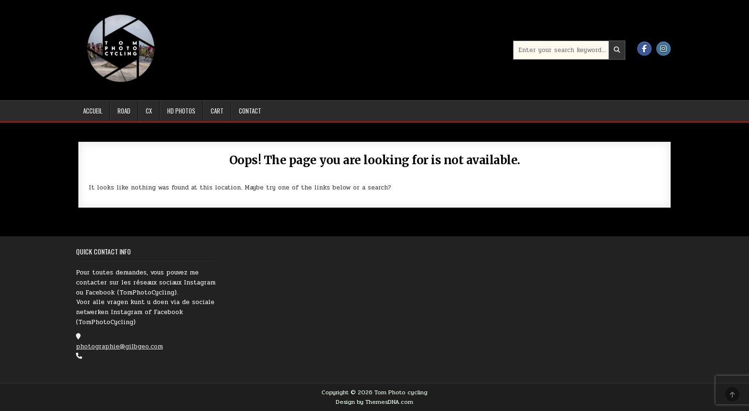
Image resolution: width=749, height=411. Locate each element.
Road (124, 111)
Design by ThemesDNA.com (374, 402)
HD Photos (181, 111)
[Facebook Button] (644, 49)
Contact (250, 111)
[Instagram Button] (663, 49)
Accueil (92, 111)
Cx (149, 111)
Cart (217, 111)
